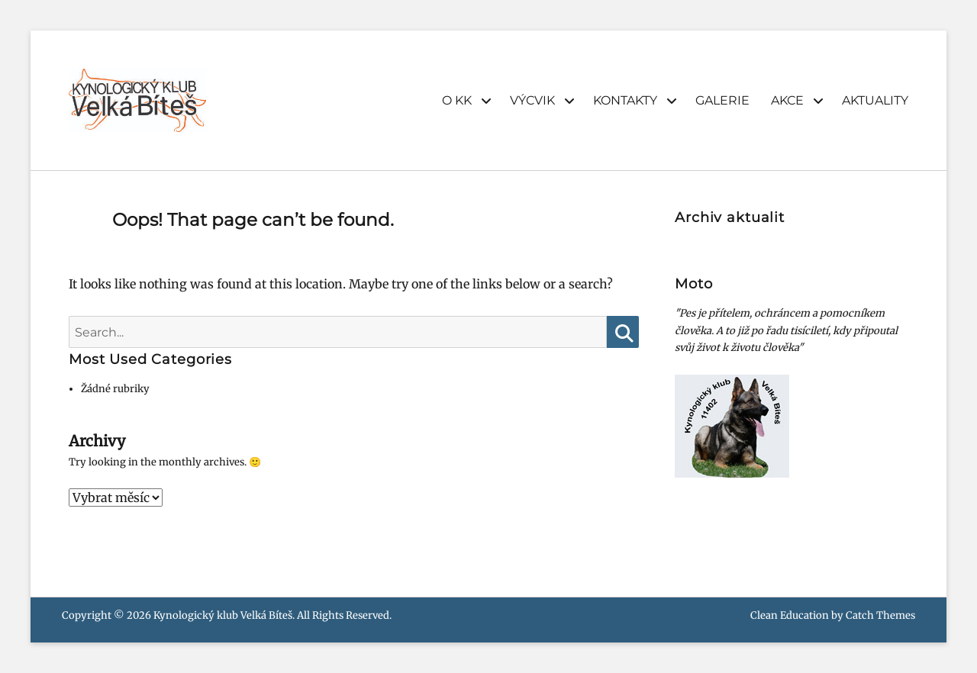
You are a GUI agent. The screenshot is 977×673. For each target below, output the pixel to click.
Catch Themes (880, 615)
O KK (457, 100)
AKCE (787, 100)
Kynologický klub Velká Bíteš (222, 615)
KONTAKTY (625, 100)
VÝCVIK (532, 100)
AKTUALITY (875, 100)
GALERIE (722, 100)
